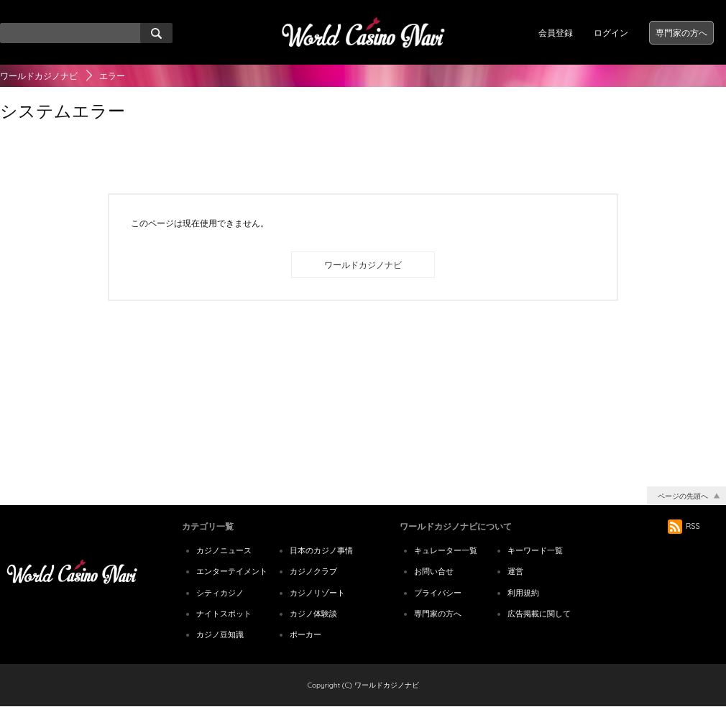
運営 (515, 571)
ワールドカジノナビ (39, 75)
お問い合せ (434, 571)
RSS (684, 526)
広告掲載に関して (539, 614)
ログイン (611, 32)
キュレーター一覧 (445, 550)
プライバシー (437, 593)
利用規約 (523, 593)
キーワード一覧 (535, 550)
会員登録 (555, 32)
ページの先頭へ (683, 496)
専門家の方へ (681, 32)
